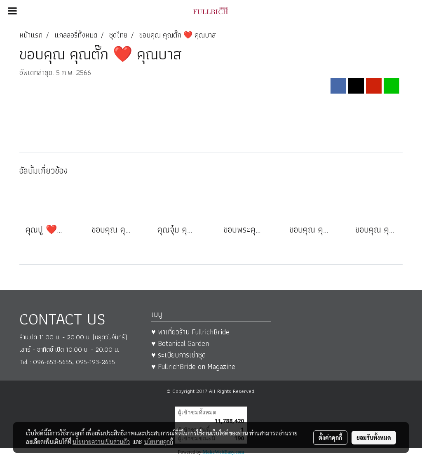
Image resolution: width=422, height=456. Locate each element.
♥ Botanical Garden (180, 343)
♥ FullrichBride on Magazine (193, 366)
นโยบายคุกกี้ (158, 441)
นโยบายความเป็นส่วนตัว (101, 441)
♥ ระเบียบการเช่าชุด (178, 355)
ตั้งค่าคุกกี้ (330, 437)
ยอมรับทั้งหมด (373, 437)
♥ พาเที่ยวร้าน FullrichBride (190, 332)
